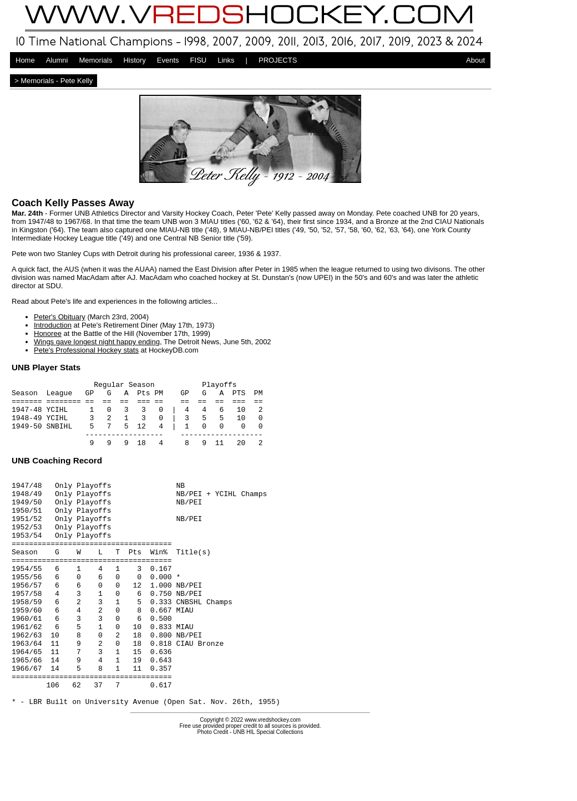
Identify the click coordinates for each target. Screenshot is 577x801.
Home (25, 60)
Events (168, 60)
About (475, 60)
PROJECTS (278, 60)
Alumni (57, 60)
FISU (198, 60)
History (134, 60)
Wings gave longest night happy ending (97, 342)
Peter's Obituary (59, 317)
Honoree (48, 333)
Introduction (53, 325)
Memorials (95, 60)
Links (225, 60)
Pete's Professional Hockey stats (86, 350)
